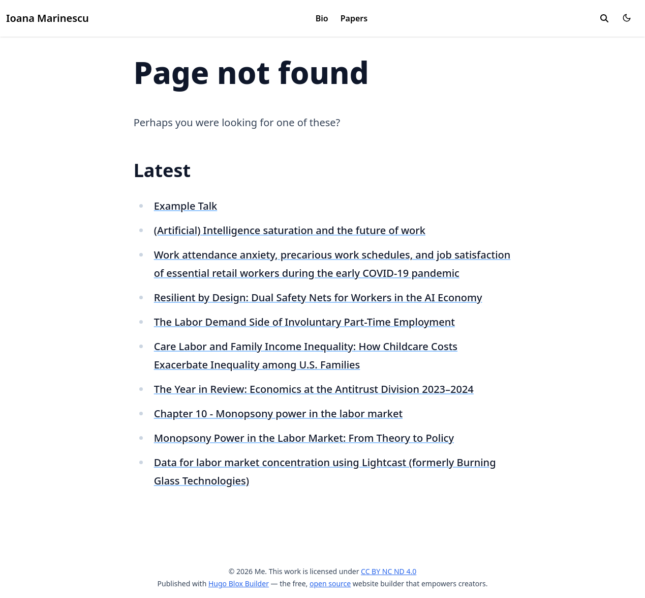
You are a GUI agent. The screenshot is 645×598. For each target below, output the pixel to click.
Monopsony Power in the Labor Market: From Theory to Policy (304, 438)
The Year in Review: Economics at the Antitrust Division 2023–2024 (314, 389)
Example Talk (186, 206)
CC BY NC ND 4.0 (388, 571)
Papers (354, 18)
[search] (604, 18)
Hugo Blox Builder (238, 583)
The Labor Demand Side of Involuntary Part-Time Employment (304, 322)
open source (330, 583)
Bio (322, 18)
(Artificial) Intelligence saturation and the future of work (289, 230)
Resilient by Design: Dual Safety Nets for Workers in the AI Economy (318, 297)
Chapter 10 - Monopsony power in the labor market (278, 413)
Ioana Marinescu (47, 18)
